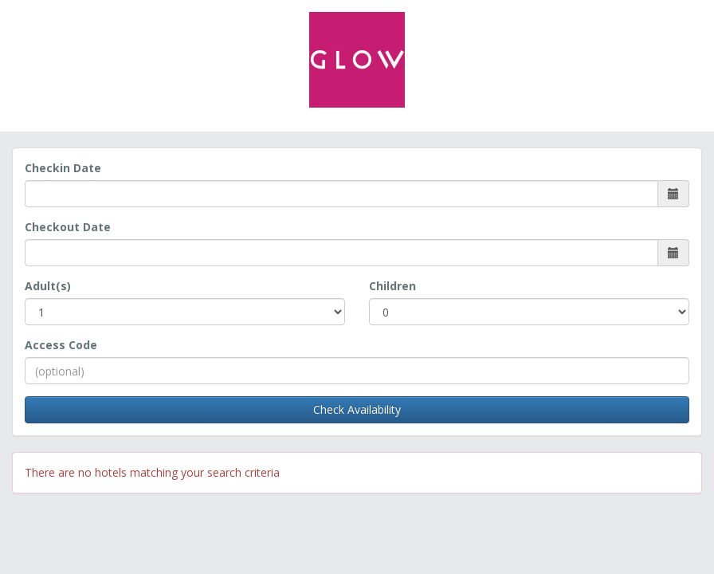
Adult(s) (48, 285)
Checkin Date (63, 167)
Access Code (61, 344)
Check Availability (357, 409)
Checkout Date (68, 226)
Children (392, 285)
